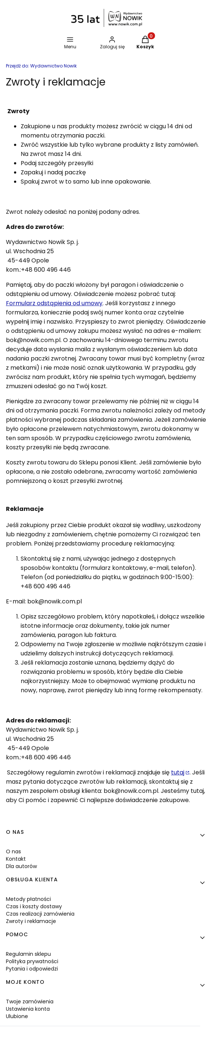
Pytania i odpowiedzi (32, 968)
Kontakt (16, 859)
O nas (13, 851)
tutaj (177, 772)
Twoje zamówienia (29, 1001)
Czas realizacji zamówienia (40, 913)
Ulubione (17, 1016)
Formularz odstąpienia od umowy (54, 303)
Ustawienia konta (28, 1009)
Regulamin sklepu (28, 954)
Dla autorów (21, 866)
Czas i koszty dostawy (34, 906)
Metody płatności (28, 899)
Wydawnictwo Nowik (41, 66)
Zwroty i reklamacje (31, 921)
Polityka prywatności (32, 961)
